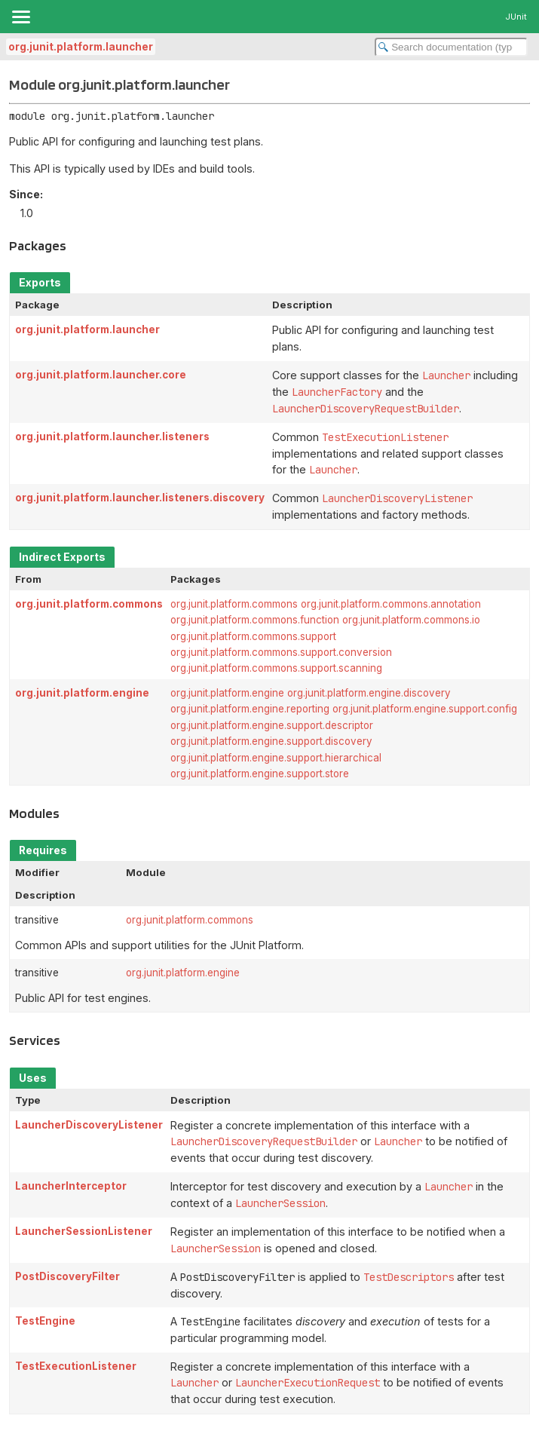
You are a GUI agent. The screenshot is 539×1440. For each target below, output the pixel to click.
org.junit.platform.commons (89, 604)
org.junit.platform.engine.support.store (259, 773)
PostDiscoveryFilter (67, 1276)
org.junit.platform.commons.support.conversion (281, 652)
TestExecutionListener (75, 1366)
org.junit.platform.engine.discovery (369, 693)
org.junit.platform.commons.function (254, 620)
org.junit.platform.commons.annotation (391, 604)
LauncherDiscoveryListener (89, 1125)
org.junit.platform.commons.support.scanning (276, 668)
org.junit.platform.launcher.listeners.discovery (140, 498)
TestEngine (45, 1321)
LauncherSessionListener (83, 1231)
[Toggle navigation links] (20, 16)
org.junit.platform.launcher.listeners (112, 436)
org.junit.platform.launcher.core (100, 375)
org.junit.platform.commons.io (411, 620)
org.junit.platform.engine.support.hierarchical (275, 758)
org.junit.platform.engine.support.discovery (271, 741)
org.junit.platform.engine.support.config (424, 709)
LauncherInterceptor (71, 1186)
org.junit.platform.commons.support (253, 636)
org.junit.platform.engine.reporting (249, 709)
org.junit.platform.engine (82, 693)
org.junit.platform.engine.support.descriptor (271, 725)
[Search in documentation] (451, 47)
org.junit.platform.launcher (80, 47)
